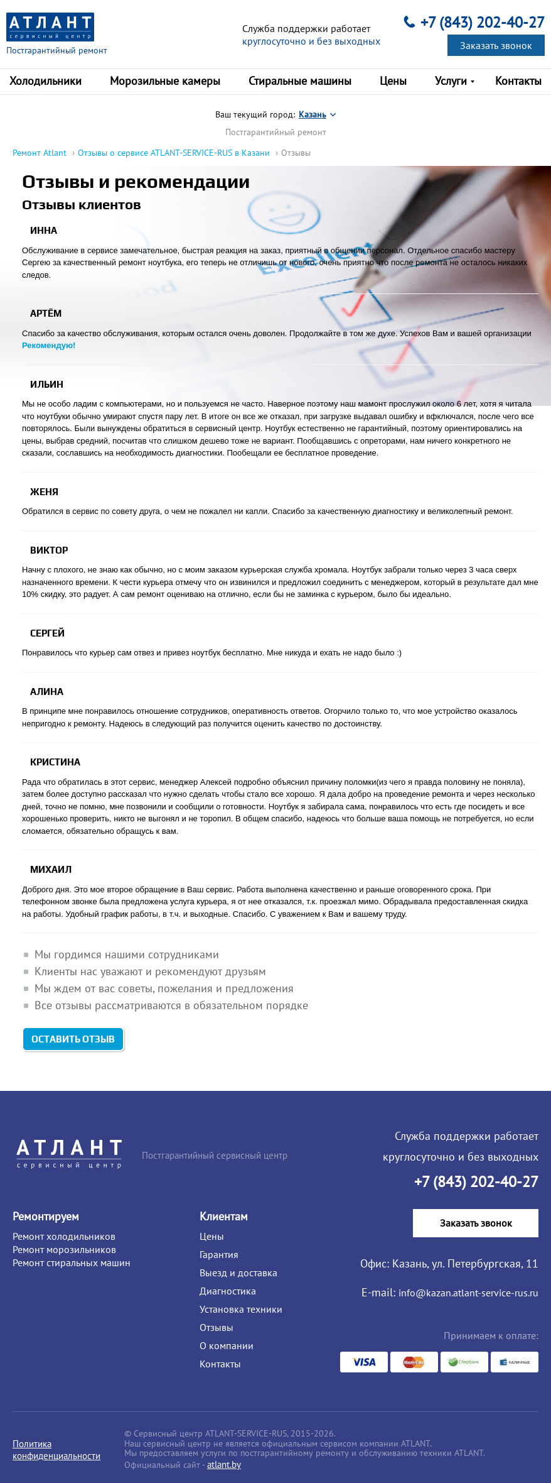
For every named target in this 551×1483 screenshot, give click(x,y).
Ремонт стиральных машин (72, 1262)
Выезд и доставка (238, 1272)
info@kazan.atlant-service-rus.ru (468, 1292)
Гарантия (219, 1254)
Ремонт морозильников (64, 1249)
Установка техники (241, 1309)
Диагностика (228, 1290)
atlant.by (224, 1464)
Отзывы (216, 1327)
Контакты (220, 1363)
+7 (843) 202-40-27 (482, 22)
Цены (212, 1236)
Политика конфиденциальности (56, 1450)
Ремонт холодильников (64, 1236)
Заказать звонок (496, 45)
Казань (312, 114)
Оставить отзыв (73, 287)
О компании (227, 1345)
